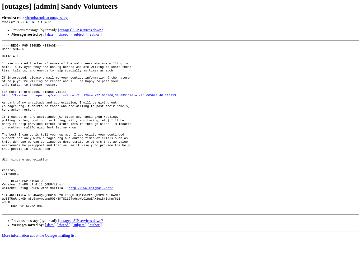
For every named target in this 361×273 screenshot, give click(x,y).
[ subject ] (79, 34)
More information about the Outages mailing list (38, 269)
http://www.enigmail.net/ (91, 217)
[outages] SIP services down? (80, 30)
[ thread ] (63, 34)
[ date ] (50, 34)
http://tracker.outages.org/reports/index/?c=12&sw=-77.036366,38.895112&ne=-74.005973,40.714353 (89, 106)
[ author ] (95, 34)
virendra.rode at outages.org (46, 18)
